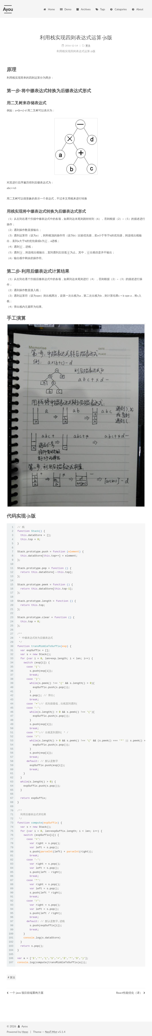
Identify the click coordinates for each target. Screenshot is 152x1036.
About (137, 9)
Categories (118, 9)
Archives (83, 9)
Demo (65, 9)
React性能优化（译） (130, 992)
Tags (100, 9)
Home (49, 9)
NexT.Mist (51, 1031)
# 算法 (11, 976)
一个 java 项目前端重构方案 (25, 992)
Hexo (25, 1031)
